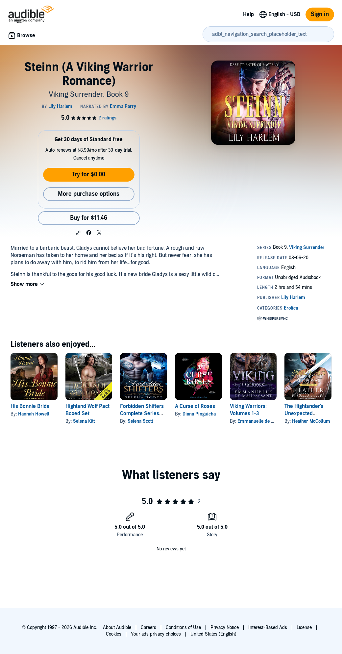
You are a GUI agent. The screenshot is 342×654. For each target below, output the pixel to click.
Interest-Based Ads (267, 627)
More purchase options (88, 193)
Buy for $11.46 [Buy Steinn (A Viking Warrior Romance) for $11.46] (88, 217)
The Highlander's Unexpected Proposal (303, 413)
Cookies (113, 634)
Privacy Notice (224, 627)
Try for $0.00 (88, 174)
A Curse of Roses (195, 406)
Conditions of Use (183, 627)
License (304, 627)
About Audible (117, 627)
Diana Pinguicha (199, 414)
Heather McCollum (311, 421)
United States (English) (213, 634)
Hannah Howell (33, 414)
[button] (78, 233)
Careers (148, 627)
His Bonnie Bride (30, 406)
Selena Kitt (84, 421)
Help (248, 14)
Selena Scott (140, 421)
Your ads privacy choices (156, 634)
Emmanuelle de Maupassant (266, 421)
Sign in (320, 14)
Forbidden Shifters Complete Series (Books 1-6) (142, 413)
